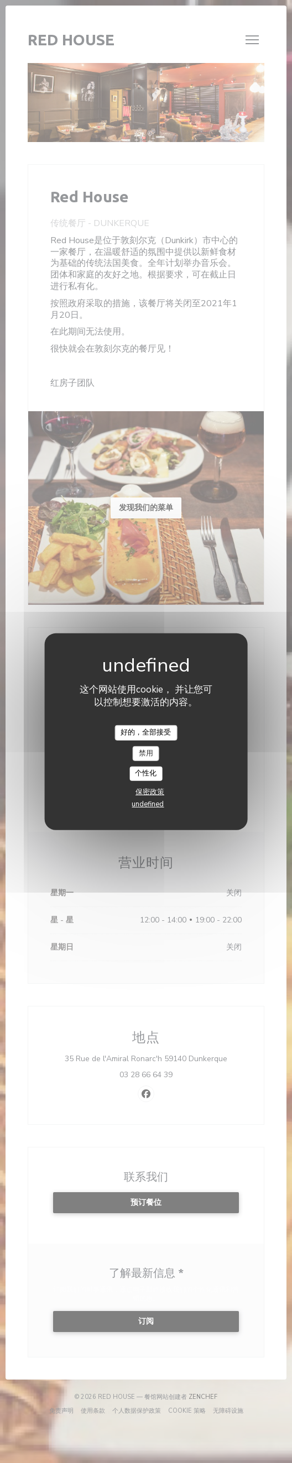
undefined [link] (148, 804)
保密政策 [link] (149, 792)
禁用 (146, 753)
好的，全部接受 (146, 732)
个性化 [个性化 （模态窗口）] (146, 773)
